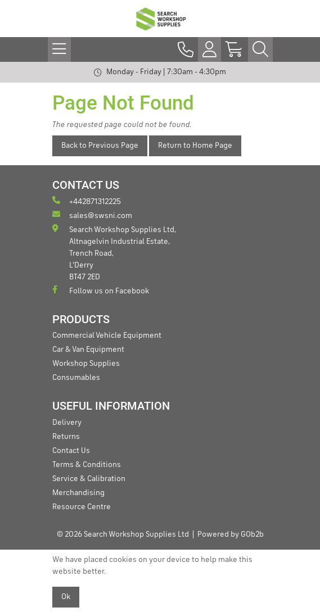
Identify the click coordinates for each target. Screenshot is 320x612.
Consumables (76, 378)
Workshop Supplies (86, 364)
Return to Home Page (195, 145)
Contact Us (71, 451)
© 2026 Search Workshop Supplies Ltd (123, 534)
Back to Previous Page (99, 145)
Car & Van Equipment (88, 349)
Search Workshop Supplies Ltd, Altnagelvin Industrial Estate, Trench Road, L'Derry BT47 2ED (114, 252)
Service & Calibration (88, 479)
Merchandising (78, 493)
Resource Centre (81, 507)
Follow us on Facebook (100, 290)
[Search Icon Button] (260, 49)
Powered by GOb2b (230, 534)
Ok (65, 597)
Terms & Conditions (86, 465)
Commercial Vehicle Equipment (106, 335)
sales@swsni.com (92, 215)
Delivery (67, 423)
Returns (66, 437)
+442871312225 (86, 201)
